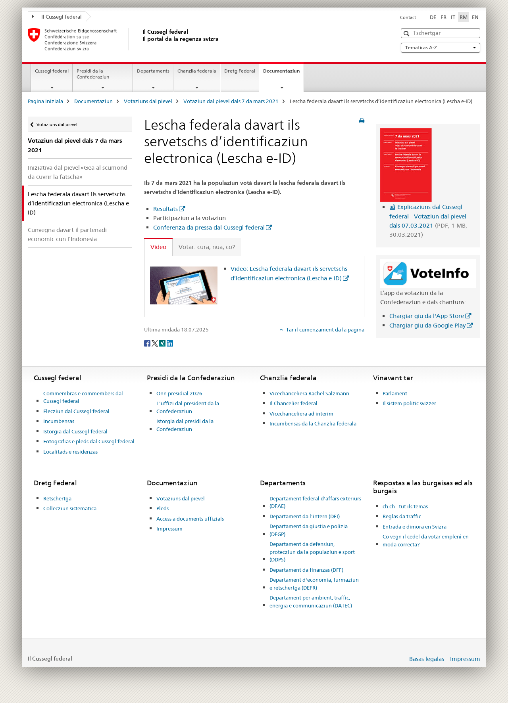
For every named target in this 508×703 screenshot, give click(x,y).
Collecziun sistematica (69, 508)
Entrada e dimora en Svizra (414, 526)
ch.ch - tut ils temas (405, 506)
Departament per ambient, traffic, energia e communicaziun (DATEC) (310, 601)
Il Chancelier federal (293, 403)
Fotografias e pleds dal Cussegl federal (89, 441)
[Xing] (163, 342)
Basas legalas (426, 659)
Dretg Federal (239, 71)
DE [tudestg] (433, 17)
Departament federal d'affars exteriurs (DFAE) (315, 502)
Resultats (165, 209)
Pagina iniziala (45, 101)
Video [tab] (158, 247)
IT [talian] (453, 17)
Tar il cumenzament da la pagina (324, 329)
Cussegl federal (52, 71)
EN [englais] (475, 17)
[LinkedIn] (170, 342)
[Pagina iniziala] (141, 39)
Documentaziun (283, 73)
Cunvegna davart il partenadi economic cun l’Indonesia (67, 234)
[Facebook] (148, 342)
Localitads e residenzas (70, 451)
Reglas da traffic (402, 516)
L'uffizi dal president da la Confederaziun (187, 407)
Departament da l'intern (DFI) (304, 516)
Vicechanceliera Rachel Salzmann (309, 393)
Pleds (162, 508)
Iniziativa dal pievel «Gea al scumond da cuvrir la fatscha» (77, 172)
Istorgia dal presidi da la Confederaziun (185, 425)
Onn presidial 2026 (179, 393)
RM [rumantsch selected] (464, 17)
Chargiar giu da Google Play (427, 325)
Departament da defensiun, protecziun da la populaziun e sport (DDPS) (312, 552)
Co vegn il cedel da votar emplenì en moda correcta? (426, 540)
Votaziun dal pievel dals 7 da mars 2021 (231, 101)
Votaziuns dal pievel (148, 101)
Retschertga (57, 498)
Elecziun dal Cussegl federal (76, 411)
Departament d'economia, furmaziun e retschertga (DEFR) (314, 584)
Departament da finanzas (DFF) (306, 570)
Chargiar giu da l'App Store (426, 316)
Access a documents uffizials (190, 518)
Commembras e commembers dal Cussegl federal (83, 397)
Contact (408, 17)
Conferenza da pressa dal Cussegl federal (209, 227)
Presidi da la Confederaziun (93, 74)
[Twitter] (155, 342)
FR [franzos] (443, 17)
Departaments (153, 71)
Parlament (395, 393)
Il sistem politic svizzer (409, 403)
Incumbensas (58, 421)
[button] (407, 33)
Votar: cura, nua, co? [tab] (207, 247)
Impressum (169, 528)
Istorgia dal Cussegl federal (75, 431)
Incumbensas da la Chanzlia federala (312, 423)
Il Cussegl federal (57, 16)
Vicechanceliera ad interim (301, 413)
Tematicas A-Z (440, 47)
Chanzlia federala (196, 71)
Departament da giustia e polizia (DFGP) (308, 530)
